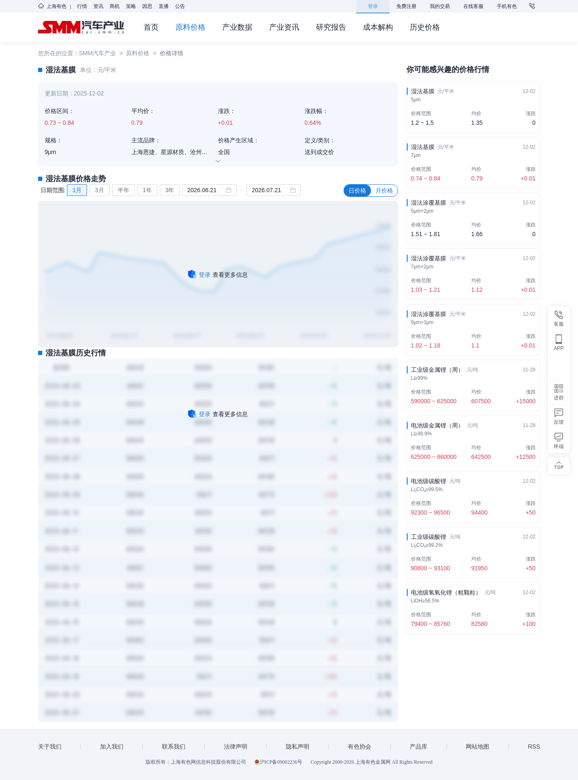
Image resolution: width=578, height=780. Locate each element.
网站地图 (477, 746)
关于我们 (50, 746)
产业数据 (237, 27)
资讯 (98, 6)
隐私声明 (297, 746)
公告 (180, 6)
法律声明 (235, 746)
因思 (147, 6)
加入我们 (111, 746)
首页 (151, 27)
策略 (131, 6)
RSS (534, 746)
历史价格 (425, 27)
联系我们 (173, 746)
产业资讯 (284, 27)
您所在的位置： (58, 53)
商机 (115, 6)
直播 (164, 6)
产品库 (418, 746)
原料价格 (190, 27)
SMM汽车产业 (97, 53)
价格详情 (171, 53)
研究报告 (331, 27)
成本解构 (378, 27)
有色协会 (359, 746)
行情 (82, 6)
